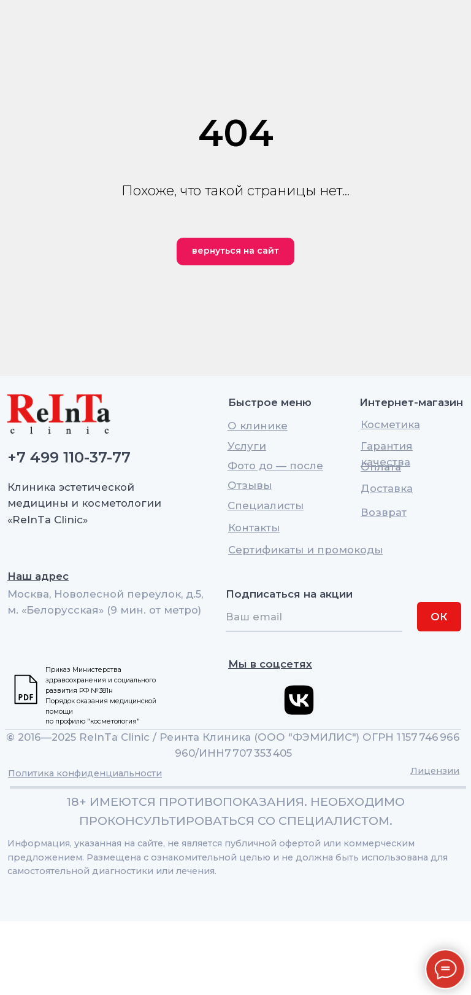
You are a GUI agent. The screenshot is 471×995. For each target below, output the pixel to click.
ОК (439, 617)
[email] (314, 616)
